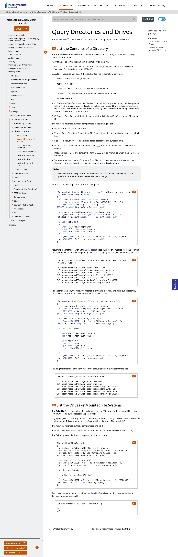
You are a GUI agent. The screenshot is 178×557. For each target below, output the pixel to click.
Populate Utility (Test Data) (25, 189)
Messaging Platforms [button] (23, 181)
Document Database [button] (23, 127)
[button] (54, 48)
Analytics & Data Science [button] (19, 68)
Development (42, 12)
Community (83, 5)
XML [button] (16, 212)
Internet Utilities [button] (21, 173)
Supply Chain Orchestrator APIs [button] (22, 44)
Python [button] (14, 91)
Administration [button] (14, 54)
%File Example (23, 169)
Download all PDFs (14, 553)
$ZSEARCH (88, 69)
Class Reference (15, 543)
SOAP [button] (16, 201)
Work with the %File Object (25, 164)
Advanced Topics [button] (18, 220)
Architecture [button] (13, 58)
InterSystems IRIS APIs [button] (21, 115)
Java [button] (13, 103)
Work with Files (23, 159)
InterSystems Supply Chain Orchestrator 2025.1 (20, 12)
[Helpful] (149, 34)
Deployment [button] (13, 51)
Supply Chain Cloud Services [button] (20, 47)
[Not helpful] (154, 34)
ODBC (16, 185)
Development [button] (14, 71)
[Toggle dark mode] (162, 19)
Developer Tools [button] (18, 87)
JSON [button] (16, 177)
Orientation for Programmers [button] (24, 79)
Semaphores (19, 197)
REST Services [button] (20, 193)
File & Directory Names (26, 151)
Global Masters (121, 5)
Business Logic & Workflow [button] (20, 65)
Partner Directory (157, 5)
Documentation (66, 5)
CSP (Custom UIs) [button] (21, 119)
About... (14, 76)
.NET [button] (13, 107)
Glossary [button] (12, 225)
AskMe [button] (148, 19)
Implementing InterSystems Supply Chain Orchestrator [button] (23, 39)
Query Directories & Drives (73, 12)
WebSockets (19, 209)
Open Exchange (101, 5)
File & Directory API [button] (22, 131)
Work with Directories (26, 155)
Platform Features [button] (19, 83)
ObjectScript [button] (16, 95)
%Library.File (62, 39)
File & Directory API (55, 12)
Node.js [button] (14, 111)
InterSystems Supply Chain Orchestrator (21, 21)
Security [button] (11, 61)
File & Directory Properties (23, 146)
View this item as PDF (15, 548)
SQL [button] (13, 99)
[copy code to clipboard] (134, 192)
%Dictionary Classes (22, 123)
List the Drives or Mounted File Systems (158, 48)
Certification (138, 5)
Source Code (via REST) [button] (23, 205)
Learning (50, 5)
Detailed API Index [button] (22, 216)
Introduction (22, 135)
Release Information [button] (17, 35)
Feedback (175, 284)
